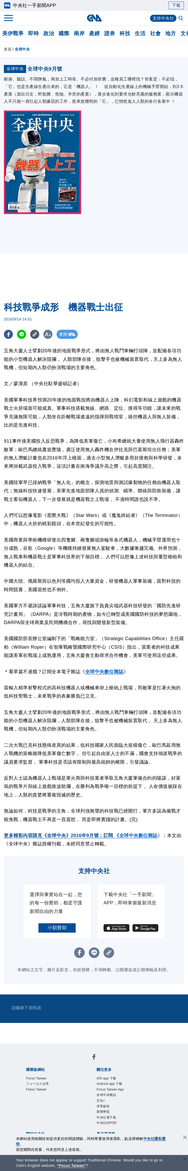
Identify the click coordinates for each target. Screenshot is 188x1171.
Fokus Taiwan (36, 1089)
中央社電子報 (106, 1117)
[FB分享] (8, 334)
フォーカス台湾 (37, 1084)
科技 (125, 33)
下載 (176, 5)
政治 (48, 33)
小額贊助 (57, 927)
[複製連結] (34, 334)
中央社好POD (107, 1123)
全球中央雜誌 (106, 1095)
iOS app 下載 (106, 1078)
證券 (109, 33)
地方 (170, 33)
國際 (64, 33)
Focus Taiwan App (110, 1089)
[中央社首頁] (94, 18)
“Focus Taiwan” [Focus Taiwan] (71, 1165)
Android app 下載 (109, 1084)
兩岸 (79, 33)
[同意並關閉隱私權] (185, 1138)
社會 (155, 33)
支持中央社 (163, 18)
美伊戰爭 (13, 33)
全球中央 (22, 49)
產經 (94, 33)
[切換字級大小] (47, 334)
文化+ (101, 1100)
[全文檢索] (181, 18)
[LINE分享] (21, 334)
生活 (140, 33)
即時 (33, 33)
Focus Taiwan (36, 1078)
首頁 (7, 49)
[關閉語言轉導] (185, 1159)
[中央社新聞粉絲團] (94, 1058)
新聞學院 (103, 1112)
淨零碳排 (103, 1106)
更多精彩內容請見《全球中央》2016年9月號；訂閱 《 (61, 835)
